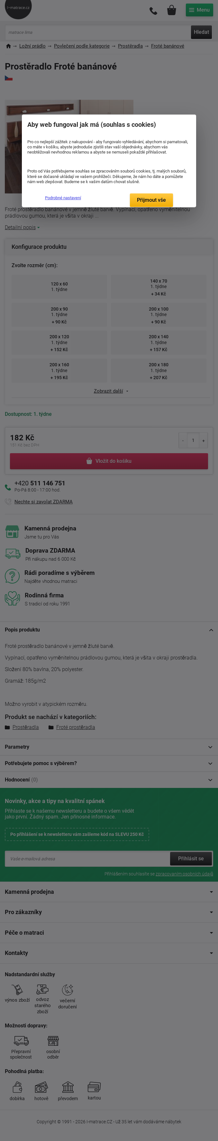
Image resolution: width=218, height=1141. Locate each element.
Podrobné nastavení (63, 197)
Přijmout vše (151, 200)
